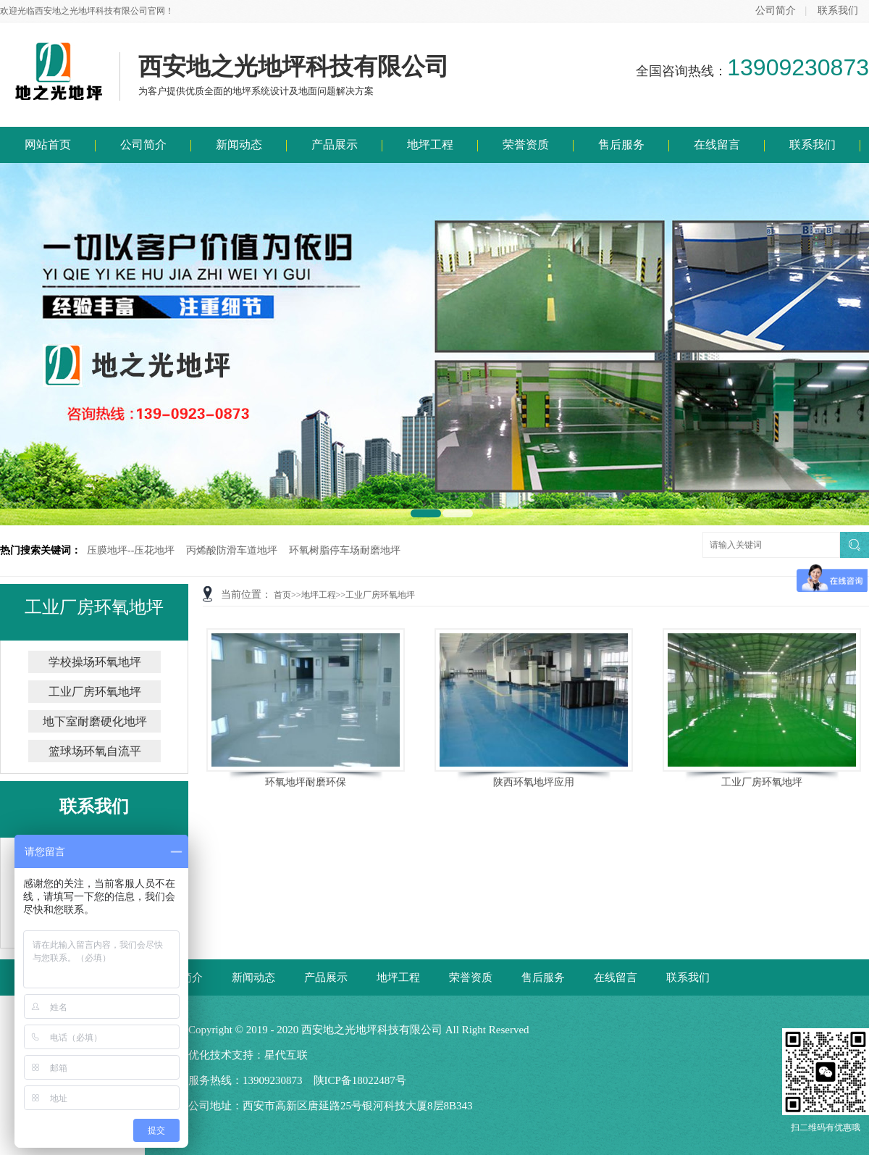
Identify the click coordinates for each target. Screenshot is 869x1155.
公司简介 (775, 10)
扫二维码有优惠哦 (825, 1080)
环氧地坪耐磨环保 (305, 782)
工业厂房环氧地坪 (380, 595)
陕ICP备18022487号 (360, 1080)
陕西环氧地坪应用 (533, 782)
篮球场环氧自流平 (95, 751)
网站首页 (48, 144)
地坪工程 (430, 144)
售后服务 (621, 144)
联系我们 (838, 10)
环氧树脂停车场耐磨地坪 (344, 550)
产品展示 (334, 144)
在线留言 (717, 144)
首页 (282, 595)
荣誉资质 (526, 144)
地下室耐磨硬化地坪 (95, 721)
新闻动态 (239, 144)
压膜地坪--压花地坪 (131, 550)
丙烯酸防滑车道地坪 (231, 550)
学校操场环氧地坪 (95, 662)
